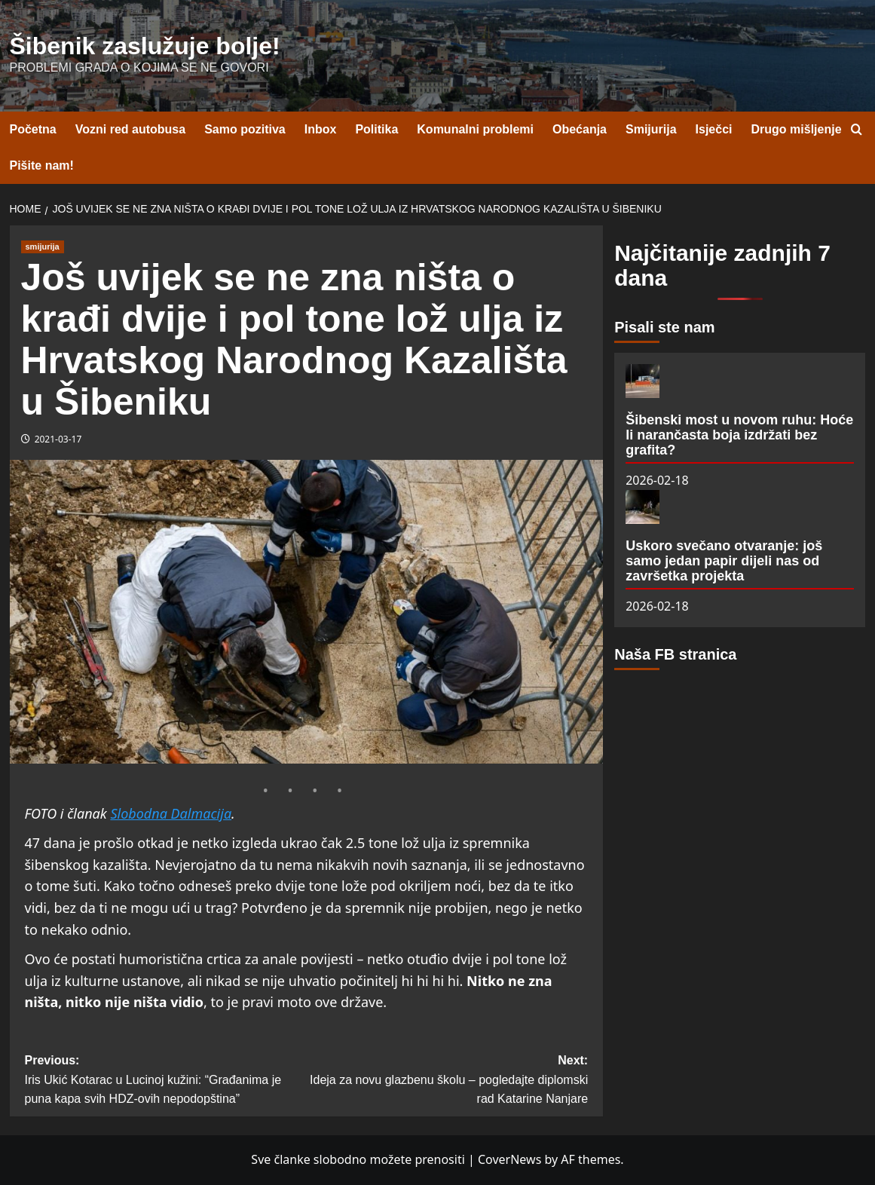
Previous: (166, 1081)
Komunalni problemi (475, 129)
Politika (376, 129)
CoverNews (509, 1159)
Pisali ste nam (664, 327)
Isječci (714, 129)
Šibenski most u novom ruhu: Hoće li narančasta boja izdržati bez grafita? (739, 435)
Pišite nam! (42, 165)
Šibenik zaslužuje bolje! (145, 46)
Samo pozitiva (245, 129)
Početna (33, 129)
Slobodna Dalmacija (170, 813)
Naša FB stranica (675, 654)
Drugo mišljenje (796, 129)
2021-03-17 (58, 439)
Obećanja (579, 129)
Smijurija (651, 129)
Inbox (320, 129)
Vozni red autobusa (130, 129)
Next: (447, 1081)
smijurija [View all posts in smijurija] (43, 246)
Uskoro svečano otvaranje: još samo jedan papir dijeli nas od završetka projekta (724, 560)
